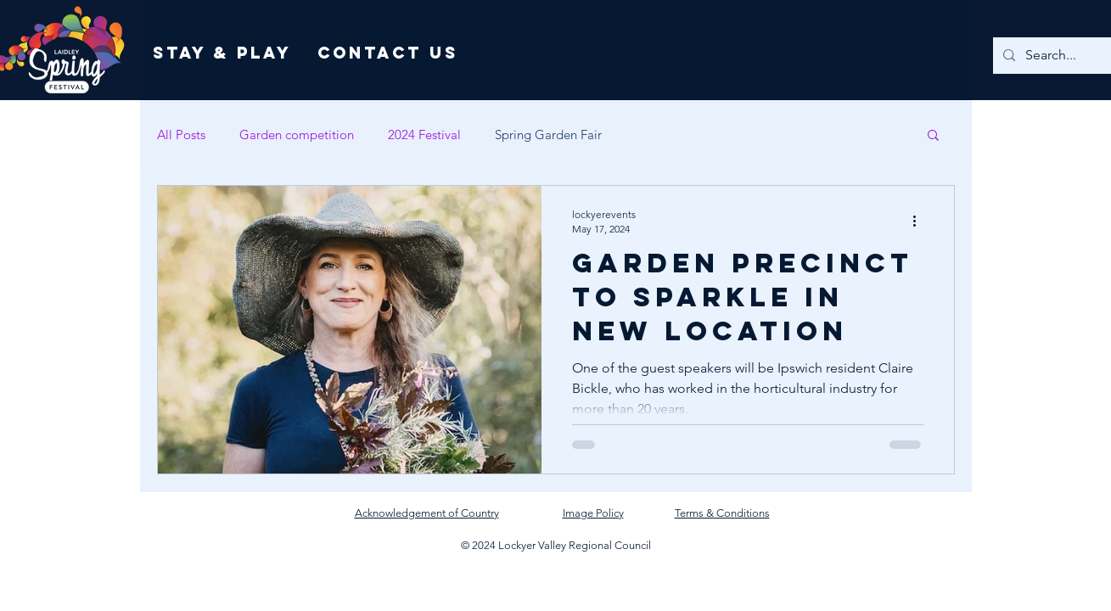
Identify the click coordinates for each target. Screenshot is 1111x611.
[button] (933, 136)
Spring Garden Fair (548, 134)
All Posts (181, 134)
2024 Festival (424, 134)
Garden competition (296, 134)
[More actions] (921, 220)
